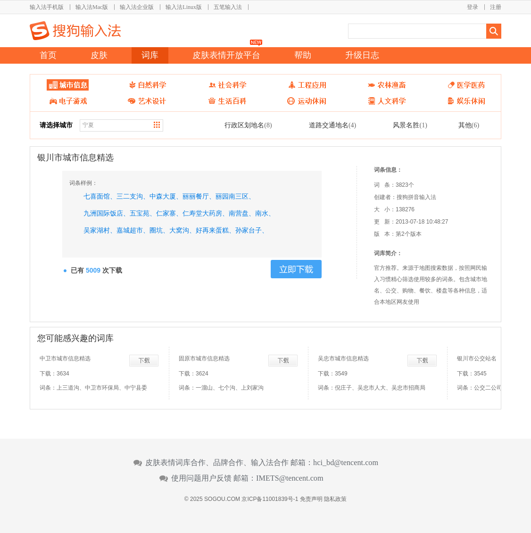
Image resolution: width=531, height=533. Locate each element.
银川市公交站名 (477, 358)
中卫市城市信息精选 (65, 358)
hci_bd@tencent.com (345, 462)
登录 (472, 7)
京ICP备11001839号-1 (269, 499)
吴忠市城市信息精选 (343, 358)
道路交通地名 (332, 125)
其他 (468, 125)
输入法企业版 (137, 7)
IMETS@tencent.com (290, 478)
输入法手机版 (47, 7)
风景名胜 (410, 125)
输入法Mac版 (91, 7)
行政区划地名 (248, 125)
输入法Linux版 (184, 7)
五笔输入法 (228, 7)
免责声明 (311, 499)
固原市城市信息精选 (204, 358)
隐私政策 (335, 499)
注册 (495, 7)
